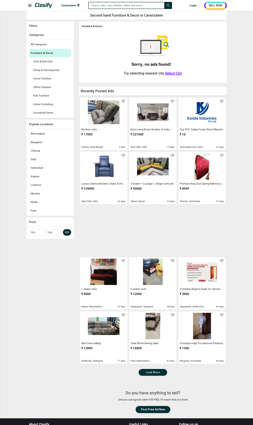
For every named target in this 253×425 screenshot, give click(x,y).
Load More (153, 372)
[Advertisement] (50, 294)
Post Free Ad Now (153, 409)
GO (67, 232)
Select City (173, 73)
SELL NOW (215, 5)
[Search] (168, 5)
